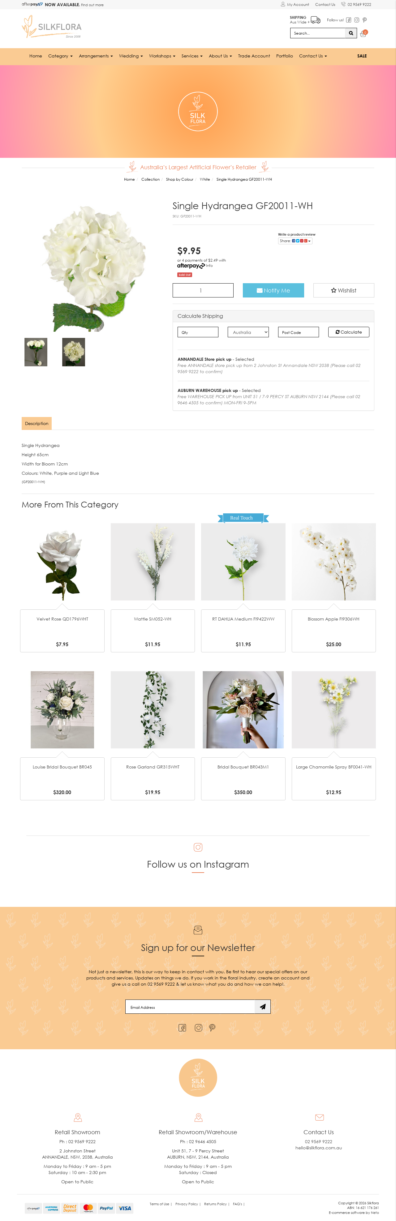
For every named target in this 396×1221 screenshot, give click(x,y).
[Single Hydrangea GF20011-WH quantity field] (203, 290)
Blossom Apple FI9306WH (333, 618)
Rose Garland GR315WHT (152, 766)
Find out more (92, 5)
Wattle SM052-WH (152, 618)
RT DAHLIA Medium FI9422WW (243, 618)
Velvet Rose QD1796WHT (62, 618)
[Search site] (351, 32)
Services (192, 55)
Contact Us (325, 4)
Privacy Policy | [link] (188, 1204)
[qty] (198, 332)
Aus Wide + (305, 18)
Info (209, 265)
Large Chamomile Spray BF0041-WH (334, 766)
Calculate (349, 332)
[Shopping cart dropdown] (363, 34)
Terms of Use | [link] (161, 1204)
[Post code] (298, 332)
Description (37, 423)
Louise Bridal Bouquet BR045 (62, 766)
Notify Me (273, 290)
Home (35, 55)
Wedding (131, 55)
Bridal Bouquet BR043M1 (243, 766)
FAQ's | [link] (239, 1204)
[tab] (37, 423)
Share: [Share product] (295, 240)
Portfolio (284, 55)
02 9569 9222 (356, 3)
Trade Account (254, 55)
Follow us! (335, 20)
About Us (220, 55)
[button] (344, 290)
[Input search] (317, 32)
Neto (375, 1212)
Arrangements (96, 55)
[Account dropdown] (294, 4)
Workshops (162, 55)
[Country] (248, 332)
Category (60, 55)
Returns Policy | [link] (217, 1204)
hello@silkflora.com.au (318, 1147)
